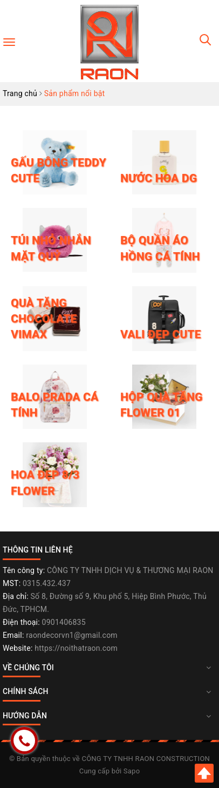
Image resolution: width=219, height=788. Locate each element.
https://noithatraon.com (76, 648)
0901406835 (64, 622)
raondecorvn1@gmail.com (72, 635)
